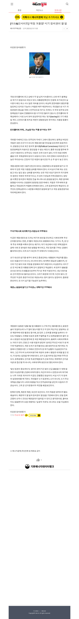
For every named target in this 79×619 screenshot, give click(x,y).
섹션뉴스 (39, 10)
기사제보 (35, 611)
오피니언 (58, 10)
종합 (19, 10)
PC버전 (44, 611)
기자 (17, 415)
